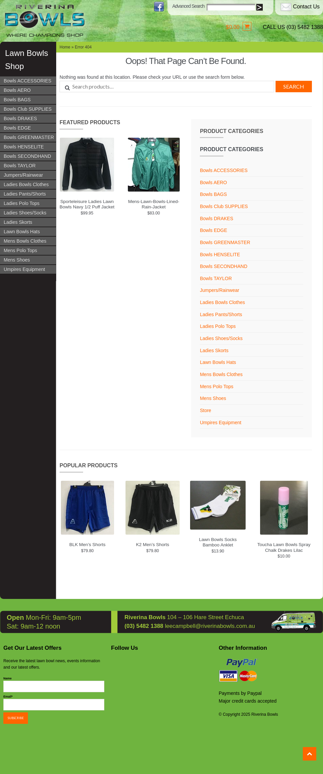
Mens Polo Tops (20, 250)
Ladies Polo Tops (21, 203)
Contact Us (306, 6)
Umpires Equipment (24, 269)
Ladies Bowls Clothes (26, 184)
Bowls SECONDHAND (27, 156)
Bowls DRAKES (20, 118)
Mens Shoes (17, 260)
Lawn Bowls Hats (22, 231)
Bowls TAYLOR (20, 165)
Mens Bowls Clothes (25, 241)
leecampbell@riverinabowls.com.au (210, 625)
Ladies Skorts (18, 222)
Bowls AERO (17, 90)
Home (65, 47)
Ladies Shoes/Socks (25, 212)
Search (293, 86)
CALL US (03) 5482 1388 (293, 27)
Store (205, 410)
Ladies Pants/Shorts (25, 194)
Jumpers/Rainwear (23, 175)
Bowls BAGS (17, 99)
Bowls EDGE (17, 128)
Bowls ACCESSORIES (27, 80)
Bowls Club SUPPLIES (27, 109)
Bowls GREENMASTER (29, 137)
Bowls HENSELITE (24, 146)
